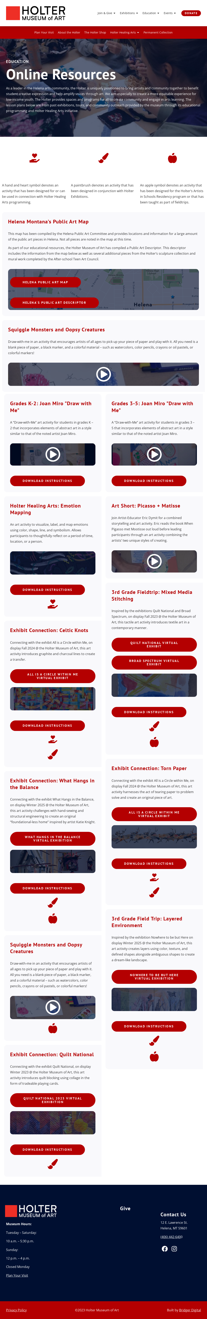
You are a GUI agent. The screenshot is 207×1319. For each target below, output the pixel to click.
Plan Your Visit (44, 32)
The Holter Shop (95, 32)
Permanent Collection (158, 32)
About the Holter (69, 32)
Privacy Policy (16, 1310)
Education (150, 13)
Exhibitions (129, 13)
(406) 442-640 (171, 1237)
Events (170, 13)
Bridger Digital (190, 1310)
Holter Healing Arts (124, 32)
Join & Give (106, 13)
